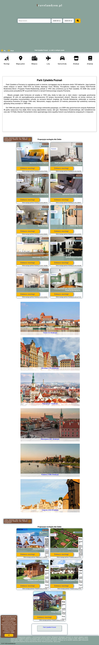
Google (13, 618)
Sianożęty (20, 566)
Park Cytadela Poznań (49, 627)
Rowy (36, 598)
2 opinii (46, 548)
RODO (12, 632)
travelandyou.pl (49, 5)
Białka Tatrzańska (23, 535)
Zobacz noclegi (27, 168)
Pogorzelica (55, 566)
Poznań (19, 149)
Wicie (53, 535)
